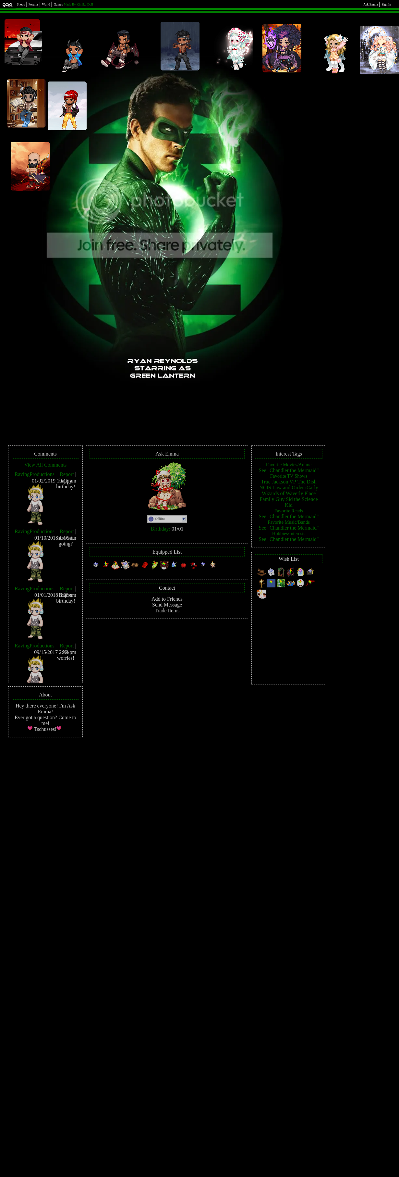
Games (58, 4)
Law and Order (288, 487)
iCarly (311, 487)
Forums (34, 4)
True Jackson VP (278, 481)
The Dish (307, 481)
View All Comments (45, 465)
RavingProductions (34, 474)
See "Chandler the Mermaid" (289, 470)
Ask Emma (370, 4)
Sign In (386, 4)
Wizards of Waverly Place (289, 493)
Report (67, 474)
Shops (21, 4)
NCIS (265, 487)
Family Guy (272, 499)
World (46, 4)
